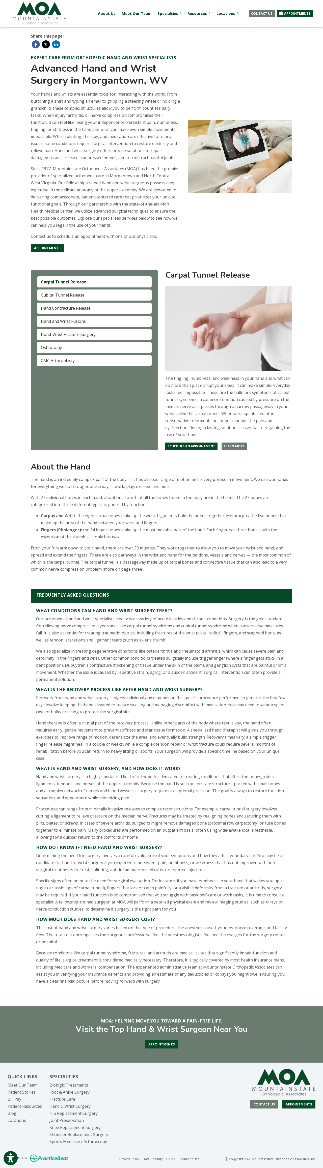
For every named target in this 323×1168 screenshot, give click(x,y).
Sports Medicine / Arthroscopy (78, 1141)
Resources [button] (198, 13)
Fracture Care (62, 1099)
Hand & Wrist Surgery (70, 1106)
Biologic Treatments (68, 1085)
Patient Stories (22, 1092)
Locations (17, 1120)
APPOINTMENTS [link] (295, 13)
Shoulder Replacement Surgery (78, 1134)
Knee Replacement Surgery (75, 1127)
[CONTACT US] (264, 1104)
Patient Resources (25, 1106)
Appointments (299, 1104)
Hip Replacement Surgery (73, 1113)
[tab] (94, 281)
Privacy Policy (129, 1158)
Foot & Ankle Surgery (69, 1092)
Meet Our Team (136, 13)
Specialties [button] (169, 13)
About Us (107, 13)
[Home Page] (39, 13)
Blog (12, 1113)
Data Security (153, 1158)
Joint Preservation (66, 1120)
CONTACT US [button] (262, 13)
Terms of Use (189, 1158)
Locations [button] (227, 13)
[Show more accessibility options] (10, 1158)
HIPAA (170, 1158)
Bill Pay (14, 1099)
